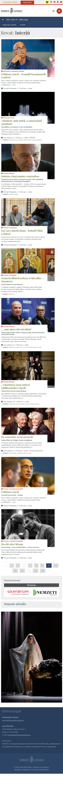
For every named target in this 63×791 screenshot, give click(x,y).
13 (22, 571)
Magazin (27, 2)
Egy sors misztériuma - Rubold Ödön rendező (22, 232)
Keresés (31, 585)
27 (36, 571)
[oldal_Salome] (31, 657)
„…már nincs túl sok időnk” (16, 329)
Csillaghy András (22, 453)
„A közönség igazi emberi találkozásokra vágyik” (15, 386)
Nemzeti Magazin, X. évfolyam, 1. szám (18, 505)
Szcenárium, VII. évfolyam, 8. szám (16, 401)
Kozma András (20, 404)
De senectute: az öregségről (17, 437)
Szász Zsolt (23, 347)
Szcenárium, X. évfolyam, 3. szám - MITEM (19, 137)
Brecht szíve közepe (12, 544)
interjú (39, 347)
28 (43, 571)
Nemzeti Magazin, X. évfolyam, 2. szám (18, 192)
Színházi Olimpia (9, 25)
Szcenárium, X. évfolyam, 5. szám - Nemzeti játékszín (23, 451)
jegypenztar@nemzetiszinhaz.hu (19, 735)
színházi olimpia (37, 140)
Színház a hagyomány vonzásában (20, 176)
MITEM (22, 25)
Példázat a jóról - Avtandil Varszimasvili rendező (23, 76)
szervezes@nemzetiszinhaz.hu (13, 720)
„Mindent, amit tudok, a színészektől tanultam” (21, 122)
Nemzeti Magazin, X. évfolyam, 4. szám (18, 88)
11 (56, 565)
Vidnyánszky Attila (13, 347)
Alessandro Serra (13, 140)
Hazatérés (11, 294)
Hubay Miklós (12, 453)
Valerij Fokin (11, 404)
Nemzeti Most (11, 2)
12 (15, 571)
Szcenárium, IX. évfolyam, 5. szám (16, 345)
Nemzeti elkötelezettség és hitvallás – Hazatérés (22, 280)
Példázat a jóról (10, 492)
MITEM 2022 (27, 140)
